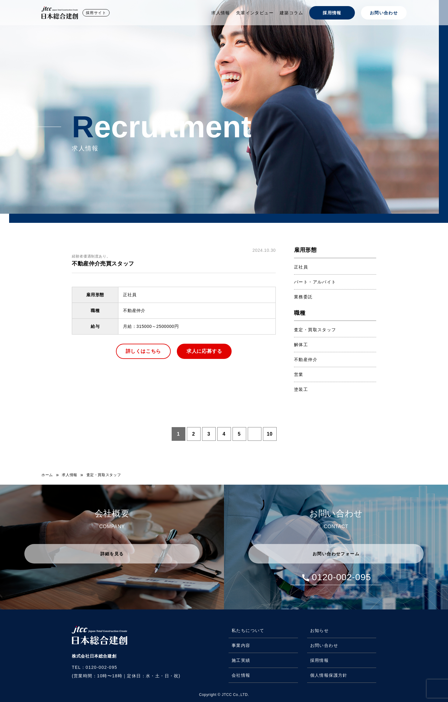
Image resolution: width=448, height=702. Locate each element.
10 (269, 434)
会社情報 (241, 675)
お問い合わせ (384, 12)
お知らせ (319, 630)
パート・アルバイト (315, 281)
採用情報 (332, 12)
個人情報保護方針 (329, 675)
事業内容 (241, 645)
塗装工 (301, 389)
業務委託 (303, 296)
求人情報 (220, 12)
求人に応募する (204, 351)
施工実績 (241, 660)
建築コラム (291, 12)
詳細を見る (112, 553)
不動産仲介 (305, 359)
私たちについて (248, 630)
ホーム (47, 475)
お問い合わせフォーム (336, 553)
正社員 (301, 267)
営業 (298, 374)
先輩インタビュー (255, 12)
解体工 (301, 344)
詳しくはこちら (143, 351)
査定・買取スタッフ (315, 329)
